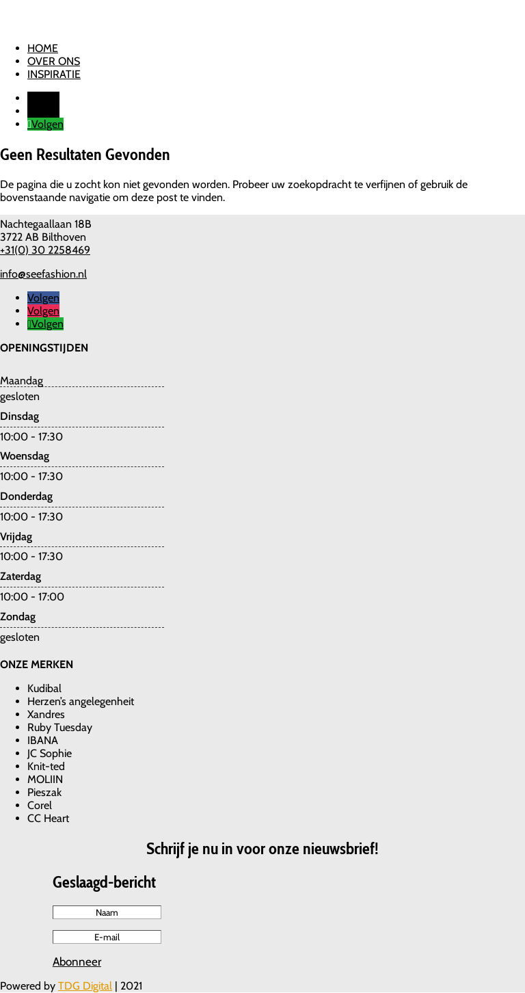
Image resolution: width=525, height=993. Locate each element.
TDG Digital (85, 985)
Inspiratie (54, 74)
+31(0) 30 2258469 (45, 249)
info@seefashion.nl (43, 273)
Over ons (53, 61)
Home (42, 48)
